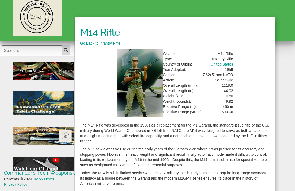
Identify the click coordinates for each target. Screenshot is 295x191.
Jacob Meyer (43, 179)
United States (222, 64)
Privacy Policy (15, 184)
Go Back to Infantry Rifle (100, 43)
